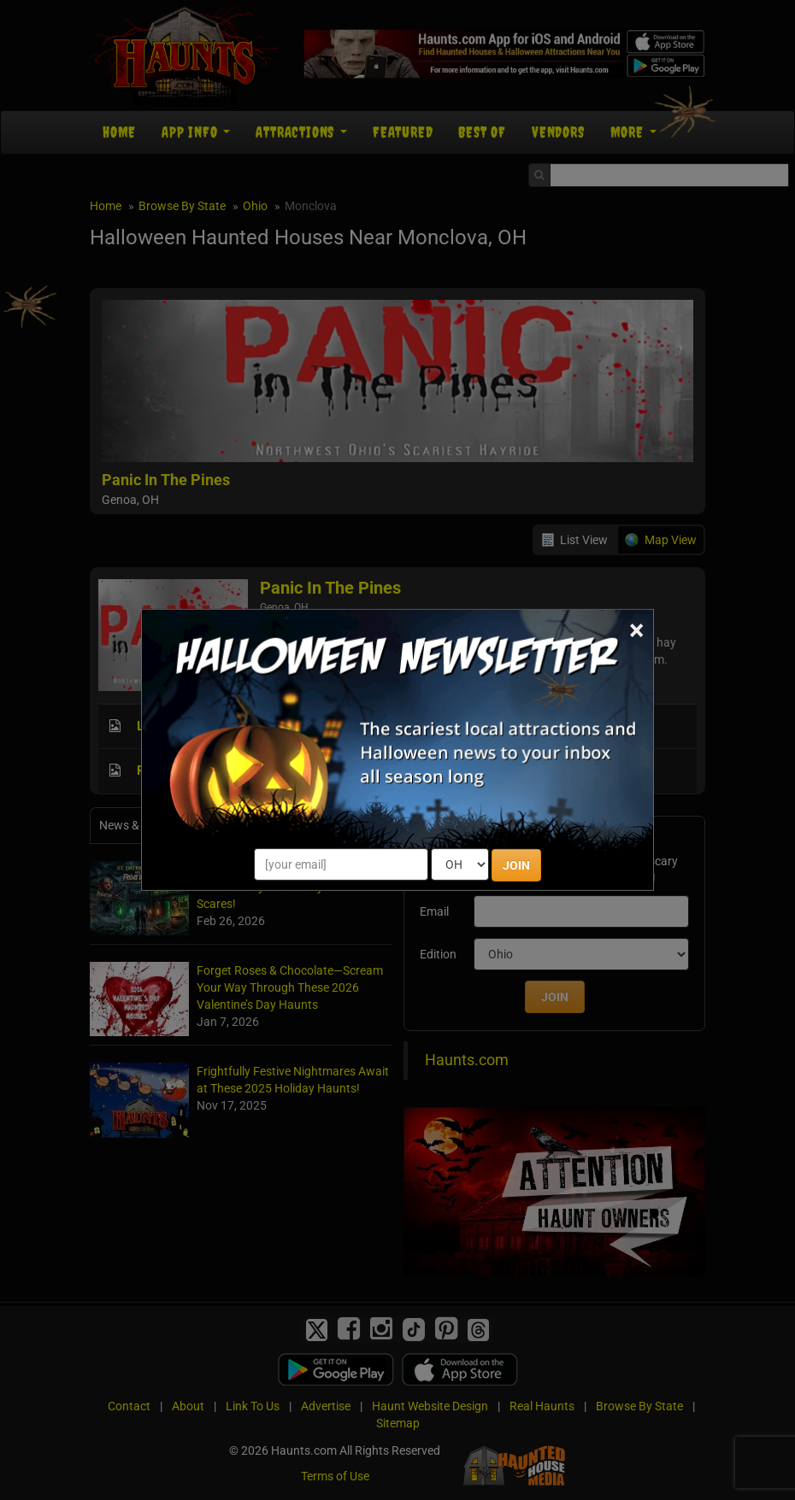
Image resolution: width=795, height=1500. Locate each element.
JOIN (516, 865)
